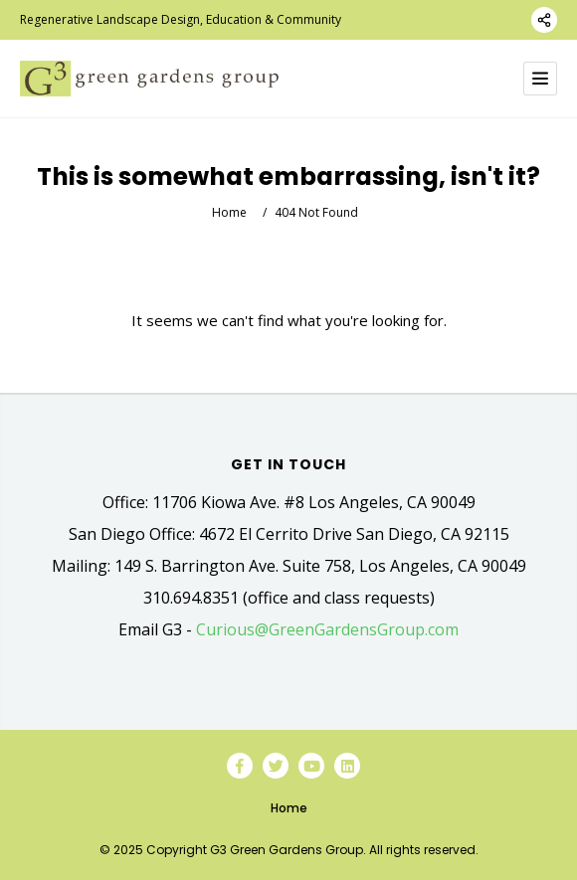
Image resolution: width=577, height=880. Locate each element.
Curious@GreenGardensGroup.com (327, 629)
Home (229, 212)
